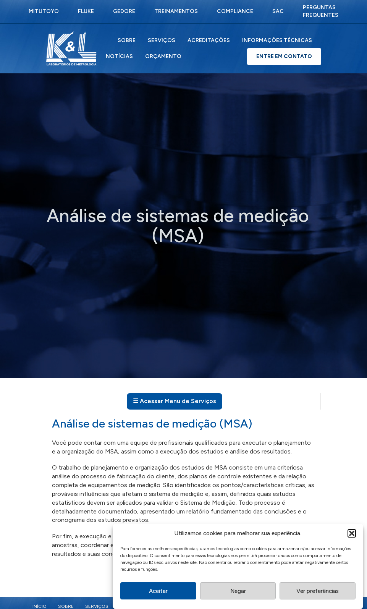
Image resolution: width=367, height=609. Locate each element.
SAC (278, 11)
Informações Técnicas (277, 40)
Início (39, 606)
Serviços (161, 40)
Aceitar (158, 593)
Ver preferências (317, 593)
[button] (352, 536)
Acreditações (209, 40)
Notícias (119, 56)
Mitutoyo (44, 11)
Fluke (86, 11)
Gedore (124, 11)
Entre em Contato (284, 56)
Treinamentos (176, 11)
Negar (238, 593)
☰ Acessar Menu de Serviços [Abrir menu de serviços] (174, 401)
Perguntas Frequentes (320, 11)
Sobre (127, 40)
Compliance (235, 11)
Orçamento (163, 56)
